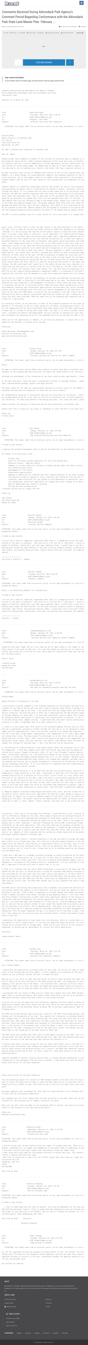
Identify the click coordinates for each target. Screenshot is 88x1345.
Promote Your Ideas (13, 1318)
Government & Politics (68, 26)
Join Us (14, 1325)
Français (28, 1333)
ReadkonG (39, 1342)
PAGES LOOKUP (14, 1314)
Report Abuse (11, 1306)
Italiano (37, 1333)
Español (55, 1333)
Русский (65, 1333)
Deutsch (46, 1333)
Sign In (8, 1325)
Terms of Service (10, 1299)
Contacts (49, 1303)
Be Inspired (10, 1322)
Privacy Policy (8, 1303)
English (82, 26)
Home (48, 1306)
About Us (49, 1299)
